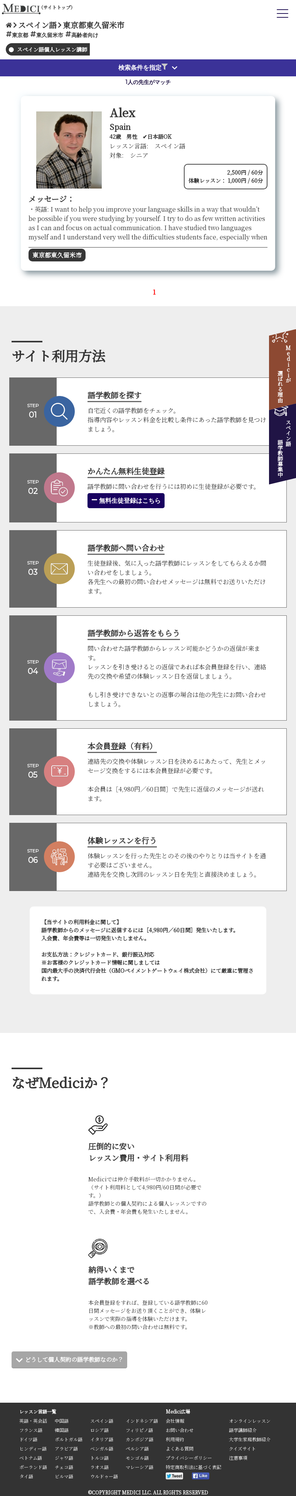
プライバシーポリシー (189, 1457)
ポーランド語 (33, 1467)
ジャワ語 (64, 1457)
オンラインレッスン (250, 1420)
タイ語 (26, 1476)
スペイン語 (101, 1420)
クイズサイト (242, 1448)
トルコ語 (99, 1457)
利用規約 (175, 1439)
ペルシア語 (137, 1448)
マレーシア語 (139, 1467)
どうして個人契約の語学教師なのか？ (77, 1359)
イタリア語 (101, 1439)
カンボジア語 (139, 1439)
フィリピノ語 (139, 1430)
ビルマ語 (64, 1476)
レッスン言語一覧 (37, 1411)
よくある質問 (179, 1448)
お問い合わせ (179, 1430)
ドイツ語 (28, 1439)
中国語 (62, 1420)
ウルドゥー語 (104, 1476)
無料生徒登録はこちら (126, 500)
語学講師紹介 (243, 1430)
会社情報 (175, 1420)
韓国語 (62, 1430)
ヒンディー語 (33, 1448)
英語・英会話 (33, 1420)
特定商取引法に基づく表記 (193, 1467)
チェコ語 (64, 1467)
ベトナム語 (30, 1457)
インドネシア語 (142, 1420)
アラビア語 (66, 1448)
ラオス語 (99, 1467)
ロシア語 (99, 1430)
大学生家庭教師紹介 (250, 1439)
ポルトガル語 (68, 1439)
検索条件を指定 (143, 67)
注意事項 (238, 1457)
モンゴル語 (137, 1457)
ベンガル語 (101, 1448)
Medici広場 (178, 1411)
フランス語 (30, 1430)
